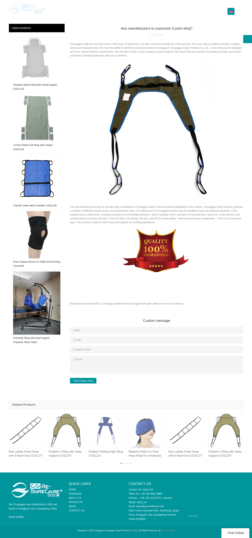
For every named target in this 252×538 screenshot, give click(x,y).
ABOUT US (149, 11)
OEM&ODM (131, 11)
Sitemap (193, 516)
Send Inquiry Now (83, 380)
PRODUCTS (168, 11)
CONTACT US (212, 11)
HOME (116, 11)
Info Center (189, 11)
